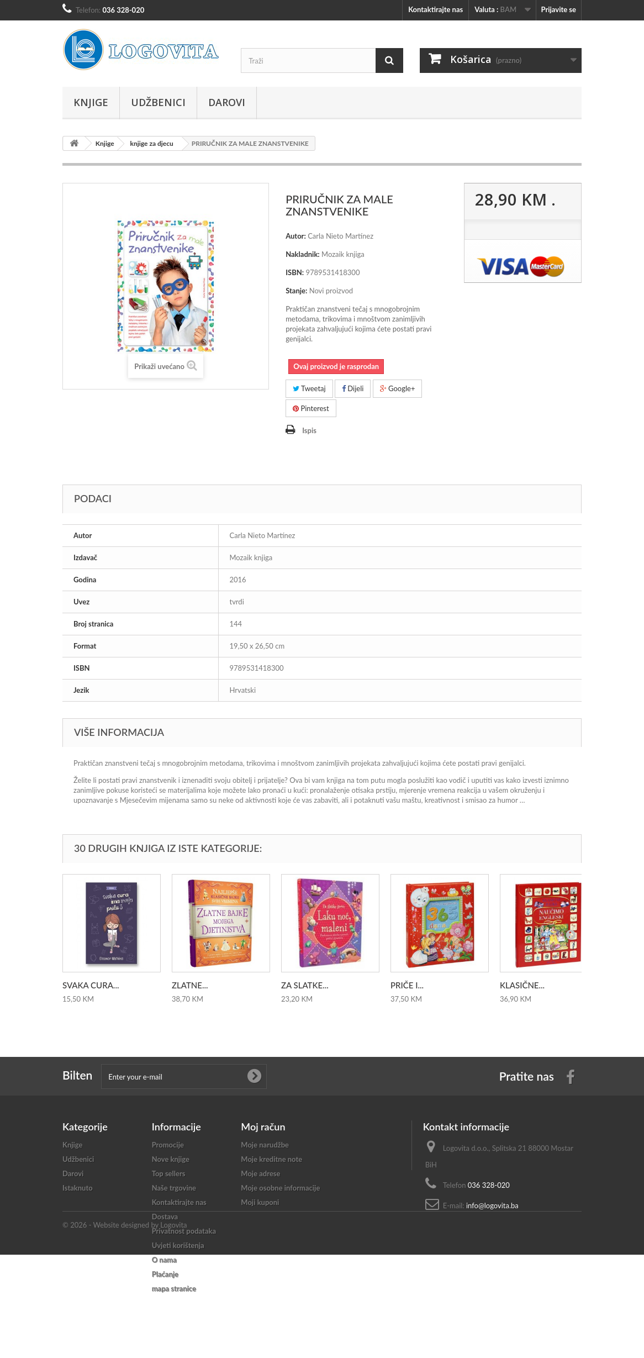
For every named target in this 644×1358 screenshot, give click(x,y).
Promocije (168, 1144)
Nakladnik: (303, 254)
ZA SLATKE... (305, 985)
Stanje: (296, 290)
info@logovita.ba (492, 1205)
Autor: (296, 235)
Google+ (397, 388)
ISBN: (295, 272)
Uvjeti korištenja (178, 1245)
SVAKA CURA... (90, 985)
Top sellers (169, 1173)
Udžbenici (158, 102)
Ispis (309, 430)
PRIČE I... (407, 985)
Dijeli (352, 388)
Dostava (165, 1216)
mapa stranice (174, 1288)
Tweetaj (309, 388)
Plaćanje (165, 1274)
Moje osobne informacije (280, 1187)
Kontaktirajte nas (435, 9)
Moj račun (263, 1126)
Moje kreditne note (271, 1159)
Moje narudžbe (265, 1144)
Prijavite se (558, 9)
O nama (164, 1259)
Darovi (226, 102)
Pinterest (311, 408)
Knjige (90, 102)
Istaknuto (77, 1187)
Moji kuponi (260, 1202)
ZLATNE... (190, 985)
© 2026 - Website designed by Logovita (124, 1328)
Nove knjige (170, 1159)
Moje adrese (260, 1173)
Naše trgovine (174, 1187)
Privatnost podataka (184, 1231)
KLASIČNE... (522, 985)
